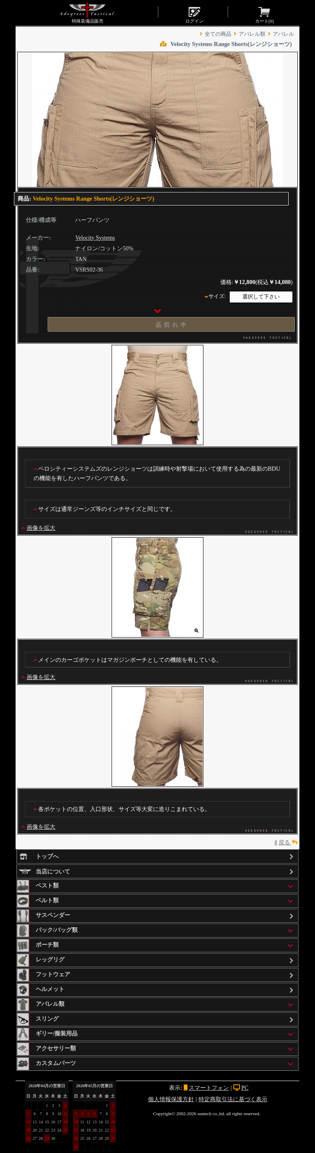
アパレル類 (252, 34)
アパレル (283, 34)
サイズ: (217, 296)
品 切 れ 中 (171, 324)
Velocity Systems (95, 238)
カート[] (264, 14)
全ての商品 (218, 34)
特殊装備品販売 (87, 12)
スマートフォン (209, 1087)
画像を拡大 (41, 528)
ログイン (194, 14)
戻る (287, 842)
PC (245, 1087)
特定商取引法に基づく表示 (233, 1099)
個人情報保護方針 (171, 1099)
